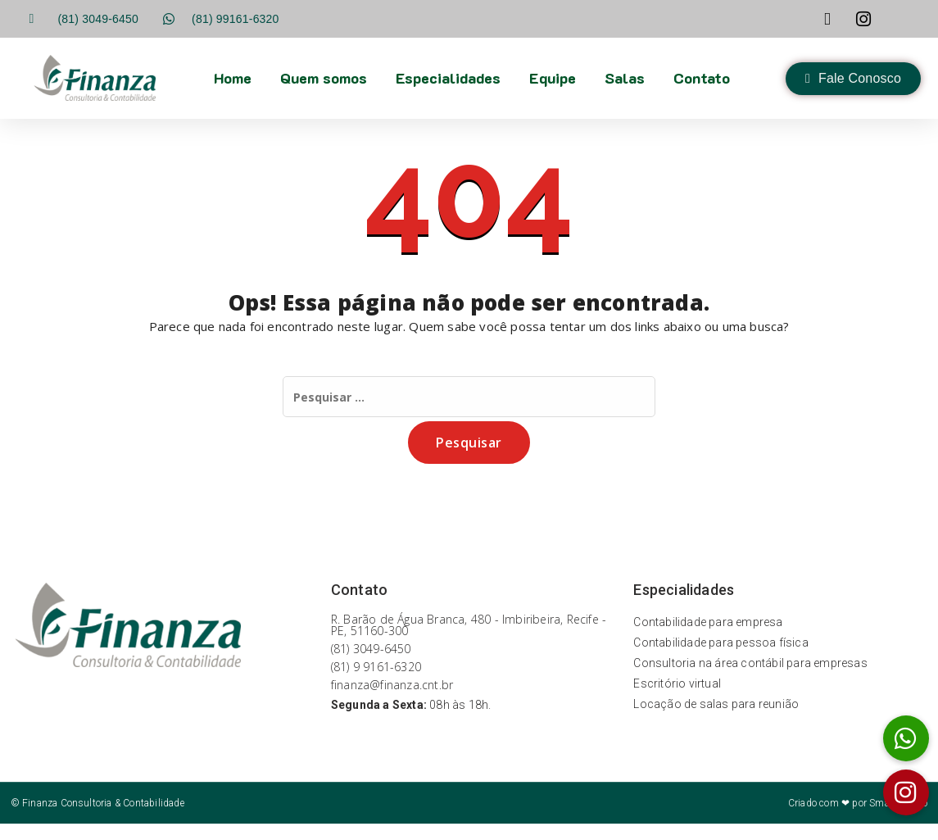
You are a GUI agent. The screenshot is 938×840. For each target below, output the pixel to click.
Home (232, 78)
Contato (701, 78)
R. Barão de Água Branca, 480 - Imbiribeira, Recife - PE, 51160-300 (468, 624)
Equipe (552, 78)
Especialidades (448, 78)
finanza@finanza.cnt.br (392, 684)
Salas (625, 78)
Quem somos (323, 78)
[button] (906, 792)
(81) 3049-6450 (371, 648)
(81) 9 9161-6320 (376, 666)
